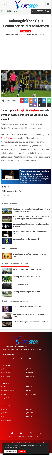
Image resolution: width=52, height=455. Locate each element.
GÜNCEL (5, 409)
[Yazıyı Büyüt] (49, 105)
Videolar (21, 434)
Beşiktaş (34, 110)
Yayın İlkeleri (6, 398)
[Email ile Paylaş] (31, 105)
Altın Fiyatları (7, 376)
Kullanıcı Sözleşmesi (9, 390)
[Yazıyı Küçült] (44, 105)
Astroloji (30, 373)
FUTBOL (29, 409)
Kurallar (5, 394)
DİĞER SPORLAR (32, 417)
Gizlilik (5, 387)
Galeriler (31, 434)
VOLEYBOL (30, 413)
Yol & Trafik (6, 373)
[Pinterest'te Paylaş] (22, 100)
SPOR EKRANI (7, 420)
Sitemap (40, 434)
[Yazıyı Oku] (40, 105)
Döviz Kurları (31, 376)
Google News (9, 100)
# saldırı (5, 187)
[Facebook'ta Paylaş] (35, 100)
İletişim (29, 387)
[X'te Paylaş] (40, 100)
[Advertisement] (26, 52)
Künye (29, 390)
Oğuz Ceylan (6, 138)
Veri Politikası (31, 394)
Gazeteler (30, 369)
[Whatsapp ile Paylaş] (49, 100)
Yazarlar (12, 434)
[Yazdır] (35, 105)
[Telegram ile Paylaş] (26, 100)
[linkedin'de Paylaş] (44, 100)
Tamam (22, 452)
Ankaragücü (20, 110)
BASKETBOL (6, 413)
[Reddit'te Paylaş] (31, 100)
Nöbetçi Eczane (7, 369)
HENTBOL (6, 417)
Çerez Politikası (10, 452)
